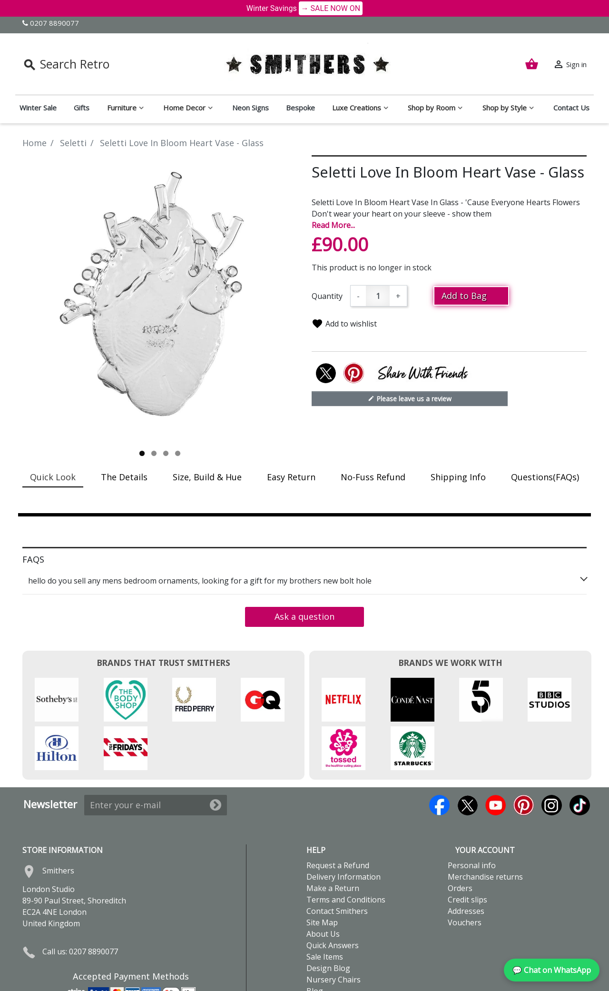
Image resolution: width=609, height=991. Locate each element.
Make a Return (332, 839)
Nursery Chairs (333, 931)
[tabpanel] (159, 301)
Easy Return (291, 477)
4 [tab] (178, 453)
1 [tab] (142, 453)
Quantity (327, 296)
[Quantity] (377, 296)
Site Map (322, 874)
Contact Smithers (337, 862)
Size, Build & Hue (207, 477)
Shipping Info (458, 477)
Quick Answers (332, 897)
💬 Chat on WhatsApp (551, 970)
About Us (323, 885)
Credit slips (467, 851)
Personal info (472, 817)
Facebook (439, 756)
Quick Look (53, 477)
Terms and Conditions (345, 851)
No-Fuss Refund (373, 477)
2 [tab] (154, 453)
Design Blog (328, 919)
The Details (124, 477)
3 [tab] (166, 453)
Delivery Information (343, 828)
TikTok (580, 756)
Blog (314, 942)
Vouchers (464, 874)
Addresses (466, 862)
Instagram (551, 756)
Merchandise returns (485, 828)
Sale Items (324, 908)
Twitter (467, 756)
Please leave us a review (410, 398)
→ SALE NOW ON (331, 8)
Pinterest (523, 756)
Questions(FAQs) (545, 477)
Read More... (333, 225)
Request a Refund (337, 817)
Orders (460, 839)
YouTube (495, 756)
